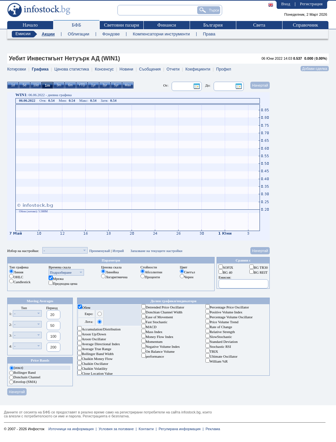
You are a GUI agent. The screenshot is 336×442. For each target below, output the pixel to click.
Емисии (23, 33)
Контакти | (146, 429)
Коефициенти (197, 69)
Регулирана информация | (180, 429)
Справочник (305, 25)
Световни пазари (121, 25)
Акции (48, 34)
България (212, 25)
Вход (285, 3)
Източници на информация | (72, 429)
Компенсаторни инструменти (161, 34)
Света (259, 25)
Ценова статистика (71, 69)
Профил (223, 69)
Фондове (111, 34)
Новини (126, 69)
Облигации (78, 34)
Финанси (166, 25)
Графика (40, 69)
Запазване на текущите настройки (156, 251)
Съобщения (150, 69)
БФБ (76, 25)
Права (209, 34)
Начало (30, 25)
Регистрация (311, 3)
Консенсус (104, 69)
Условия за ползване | (116, 429)
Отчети (173, 69)
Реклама (211, 429)
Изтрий (118, 251)
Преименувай (99, 251)
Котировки (16, 69)
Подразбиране (61, 272)
